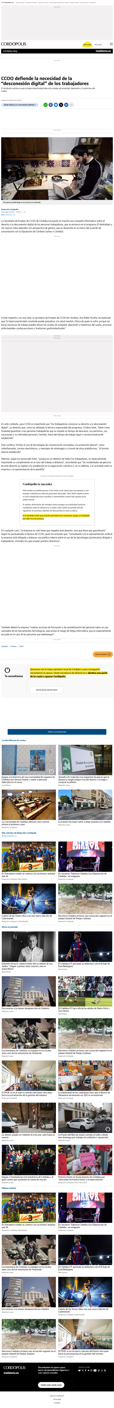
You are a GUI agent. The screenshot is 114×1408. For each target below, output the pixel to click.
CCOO (21, 646)
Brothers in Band (74, 2)
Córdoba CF (93, 2)
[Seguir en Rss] (105, 1370)
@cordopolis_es (8, 215)
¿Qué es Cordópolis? (57, 1396)
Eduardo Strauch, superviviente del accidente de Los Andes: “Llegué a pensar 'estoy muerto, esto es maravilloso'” (27, 966)
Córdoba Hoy (10, 51)
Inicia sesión (98, 44)
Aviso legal (57, 1399)
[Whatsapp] (45, 105)
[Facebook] (51, 105)
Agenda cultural (84, 2)
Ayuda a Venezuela (43, 2)
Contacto (57, 1403)
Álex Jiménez (22, 879)
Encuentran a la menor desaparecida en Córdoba (25, 1008)
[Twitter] (61, 105)
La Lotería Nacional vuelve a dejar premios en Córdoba (84, 822)
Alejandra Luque (64, 785)
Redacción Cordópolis (9, 209)
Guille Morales (23, 921)
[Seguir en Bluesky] (79, 1370)
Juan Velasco (6, 785)
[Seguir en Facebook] (85, 1370)
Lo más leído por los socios (14, 740)
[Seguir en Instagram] (91, 1370)
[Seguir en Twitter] (83, 1370)
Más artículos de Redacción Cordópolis (19, 833)
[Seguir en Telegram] (88, 1370)
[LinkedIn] (66, 105)
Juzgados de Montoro (31, 2)
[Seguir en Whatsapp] (102, 1370)
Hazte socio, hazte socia (46, 690)
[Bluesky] (56, 105)
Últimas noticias (9, 1188)
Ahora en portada (10, 927)
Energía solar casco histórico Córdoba (59, 2)
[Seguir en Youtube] (95, 1370)
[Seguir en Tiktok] (99, 1370)
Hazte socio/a (87, 44)
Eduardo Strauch (20, 2)
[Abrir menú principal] (111, 44)
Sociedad (4, 646)
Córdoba (13, 646)
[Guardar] (71, 105)
